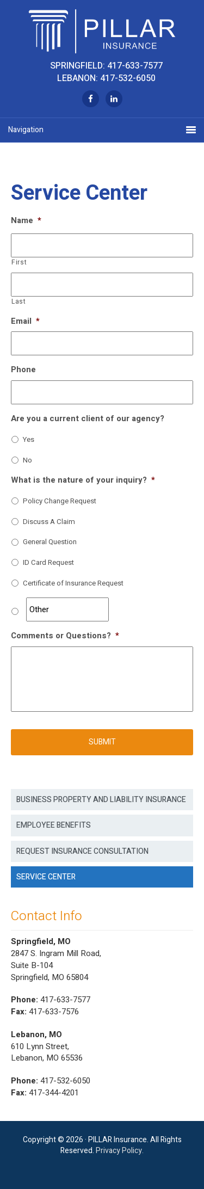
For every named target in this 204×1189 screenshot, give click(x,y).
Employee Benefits (53, 825)
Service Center (46, 877)
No (27, 460)
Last (18, 301)
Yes (28, 440)
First (19, 262)
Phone (23, 370)
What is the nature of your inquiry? (83, 480)
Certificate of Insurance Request (73, 583)
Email (25, 321)
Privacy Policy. (120, 1150)
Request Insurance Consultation (82, 851)
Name (26, 220)
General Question (50, 542)
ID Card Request (48, 563)
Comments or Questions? (65, 636)
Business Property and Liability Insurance (101, 799)
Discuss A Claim (49, 522)
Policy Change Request (59, 501)
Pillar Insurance (102, 30)
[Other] (67, 609)
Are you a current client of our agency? (87, 419)
